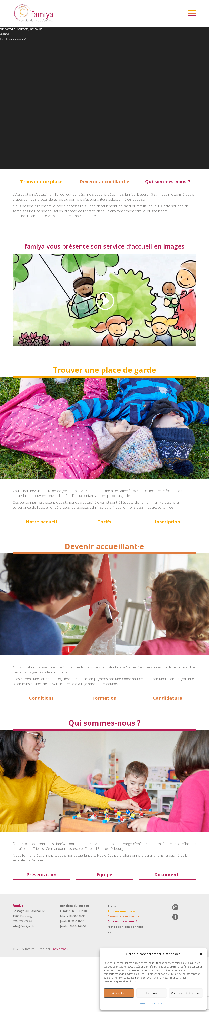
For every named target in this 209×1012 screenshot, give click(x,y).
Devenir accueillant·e (105, 181)
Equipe (104, 930)
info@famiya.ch (23, 982)
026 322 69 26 (22, 977)
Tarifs (104, 553)
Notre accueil (41, 553)
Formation (104, 742)
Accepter (119, 993)
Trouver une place (41, 181)
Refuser (151, 993)
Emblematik (60, 1005)
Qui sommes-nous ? (167, 181)
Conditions (41, 742)
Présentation (41, 930)
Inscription (167, 553)
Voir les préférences (186, 993)
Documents (167, 930)
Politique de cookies (151, 1003)
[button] (201, 954)
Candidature (167, 742)
